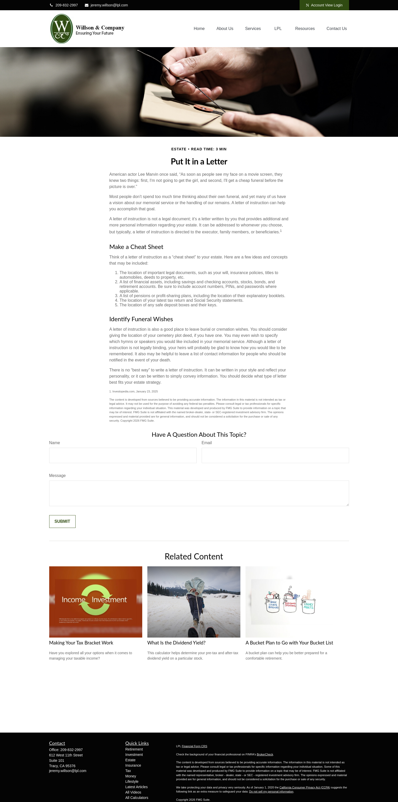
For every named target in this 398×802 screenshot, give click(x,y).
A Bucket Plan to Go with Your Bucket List (289, 642)
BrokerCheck (265, 754)
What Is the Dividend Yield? (176, 642)
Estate (130, 760)
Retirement (134, 749)
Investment (134, 755)
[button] (199, 28)
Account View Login (324, 5)
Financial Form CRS (194, 746)
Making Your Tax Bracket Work (81, 642)
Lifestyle (131, 781)
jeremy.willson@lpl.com (106, 5)
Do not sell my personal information (271, 791)
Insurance (133, 765)
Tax (128, 771)
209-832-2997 (63, 5)
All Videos (133, 792)
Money (130, 776)
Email (207, 443)
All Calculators (136, 798)
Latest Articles (136, 787)
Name (54, 443)
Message (57, 475)
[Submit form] (62, 521)
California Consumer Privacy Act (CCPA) (304, 787)
